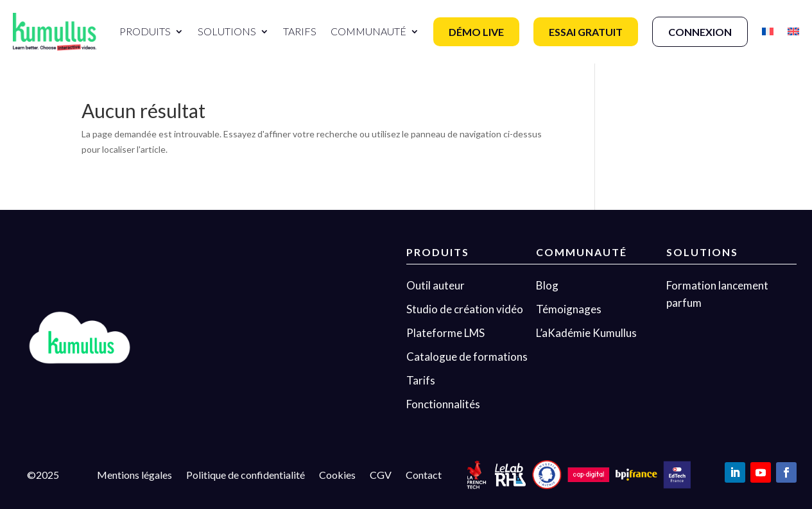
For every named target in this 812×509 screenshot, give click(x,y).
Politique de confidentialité (245, 475)
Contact (424, 475)
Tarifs (299, 31)
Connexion (700, 32)
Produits (145, 31)
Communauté (368, 31)
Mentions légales (134, 475)
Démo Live (476, 32)
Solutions (227, 31)
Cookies (337, 475)
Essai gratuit (586, 32)
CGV (381, 475)
